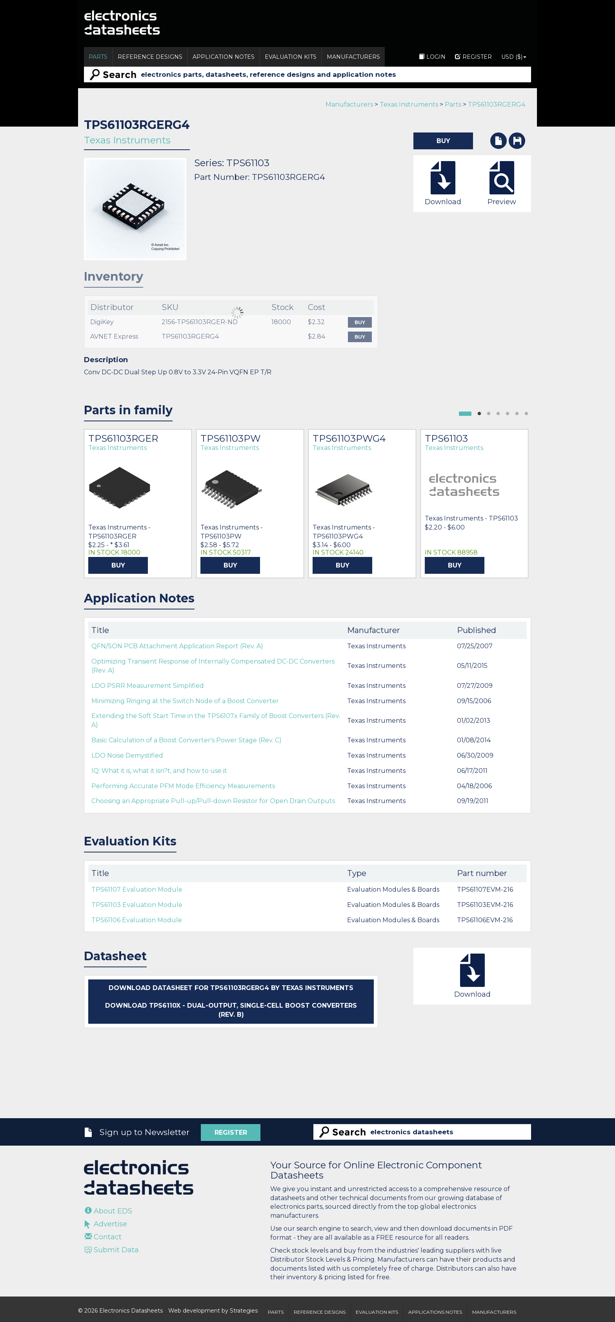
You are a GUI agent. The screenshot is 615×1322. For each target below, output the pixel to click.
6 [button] (526, 414)
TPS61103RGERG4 (496, 104)
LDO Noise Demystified (127, 755)
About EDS (108, 1211)
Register (473, 56)
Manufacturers (353, 56)
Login (432, 56)
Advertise (106, 1224)
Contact (103, 1237)
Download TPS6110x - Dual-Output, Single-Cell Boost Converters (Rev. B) (231, 1010)
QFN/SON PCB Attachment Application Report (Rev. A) (177, 646)
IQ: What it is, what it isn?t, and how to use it (159, 770)
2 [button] (489, 414)
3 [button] (498, 414)
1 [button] (479, 414)
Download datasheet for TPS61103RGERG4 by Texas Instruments (231, 988)
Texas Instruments (409, 104)
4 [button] (507, 414)
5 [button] (517, 414)
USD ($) (513, 56)
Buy (360, 322)
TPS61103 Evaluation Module (136, 905)
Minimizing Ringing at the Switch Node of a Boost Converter (185, 701)
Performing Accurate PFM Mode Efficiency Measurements (183, 786)
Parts (98, 56)
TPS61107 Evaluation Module (136, 889)
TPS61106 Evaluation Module (136, 920)
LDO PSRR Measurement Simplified (147, 685)
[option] (138, 503)
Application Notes (224, 56)
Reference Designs (150, 56)
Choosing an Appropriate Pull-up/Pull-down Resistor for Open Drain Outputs (213, 801)
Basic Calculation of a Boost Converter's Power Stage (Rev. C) (186, 740)
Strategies (244, 1310)
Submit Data (112, 1250)
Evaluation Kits (291, 56)
